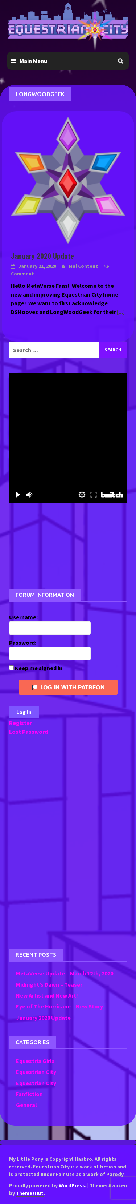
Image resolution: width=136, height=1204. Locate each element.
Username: (23, 617)
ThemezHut (30, 1193)
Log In (24, 712)
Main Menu (33, 60)
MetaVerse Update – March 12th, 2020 (64, 973)
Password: (22, 642)
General (26, 1104)
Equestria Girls (35, 1060)
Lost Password (28, 731)
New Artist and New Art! (47, 995)
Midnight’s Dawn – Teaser (49, 984)
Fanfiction (29, 1094)
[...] (121, 311)
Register (20, 722)
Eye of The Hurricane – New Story (59, 1006)
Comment (22, 273)
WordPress (72, 1185)
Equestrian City (36, 1071)
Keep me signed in (38, 668)
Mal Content (83, 266)
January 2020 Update (42, 256)
